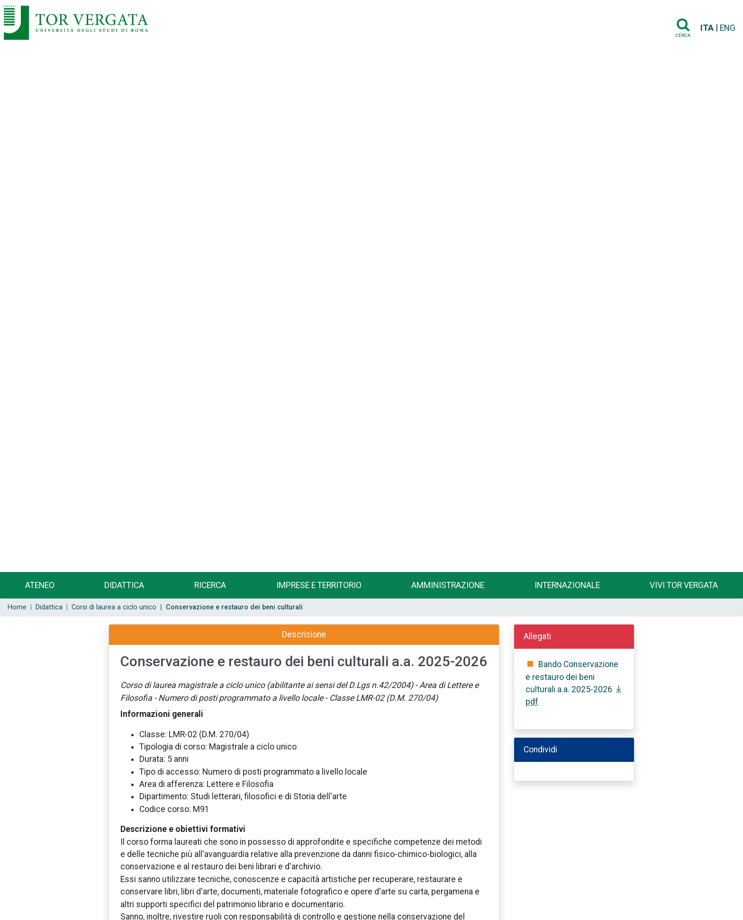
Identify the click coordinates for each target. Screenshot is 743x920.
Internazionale (567, 585)
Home (17, 607)
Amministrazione (447, 585)
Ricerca (210, 585)
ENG (727, 28)
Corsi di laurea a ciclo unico (114, 607)
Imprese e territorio (319, 585)
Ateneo (39, 585)
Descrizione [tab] (304, 634)
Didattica (124, 585)
